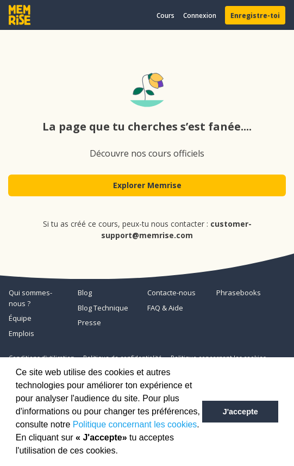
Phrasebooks (238, 292)
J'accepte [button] (240, 411)
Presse (89, 322)
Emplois (21, 333)
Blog (85, 292)
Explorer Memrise (147, 185)
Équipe (20, 318)
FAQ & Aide (165, 308)
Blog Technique (103, 308)
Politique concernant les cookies (135, 424)
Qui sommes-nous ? (30, 298)
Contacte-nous (171, 292)
